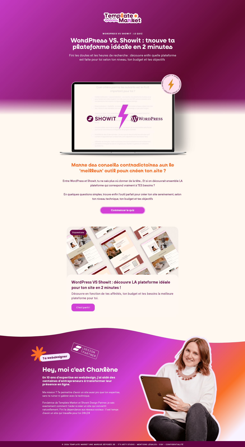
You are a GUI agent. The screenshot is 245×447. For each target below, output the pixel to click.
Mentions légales (147, 445)
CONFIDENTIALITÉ (174, 445)
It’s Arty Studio (126, 445)
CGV (161, 445)
